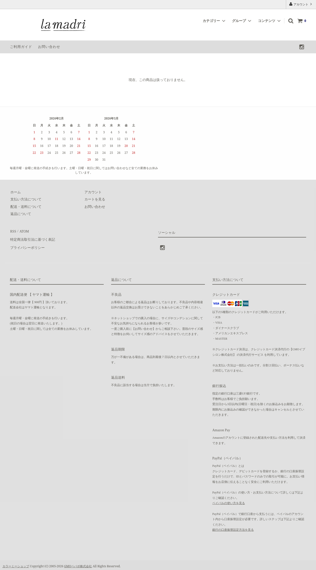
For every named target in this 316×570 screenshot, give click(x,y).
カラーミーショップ (15, 564)
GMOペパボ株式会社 (78, 564)
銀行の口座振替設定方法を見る (233, 527)
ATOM (23, 231)
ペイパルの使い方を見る (228, 500)
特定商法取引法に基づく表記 (32, 238)
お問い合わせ (49, 47)
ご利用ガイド (21, 47)
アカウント (301, 4)
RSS (13, 231)
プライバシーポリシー (27, 245)
